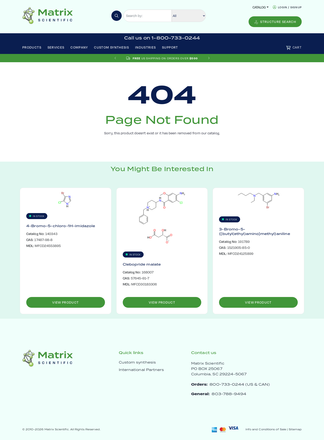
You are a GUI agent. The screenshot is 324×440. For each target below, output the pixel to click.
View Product (65, 302)
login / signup (290, 7)
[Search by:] (147, 16)
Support (170, 47)
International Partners (141, 369)
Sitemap (295, 429)
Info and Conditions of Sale (265, 429)
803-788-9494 (229, 393)
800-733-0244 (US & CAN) (240, 384)
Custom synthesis (137, 362)
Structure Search (275, 21)
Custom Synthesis (111, 47)
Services (56, 47)
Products (31, 47)
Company (79, 47)
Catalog (259, 7)
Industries (145, 47)
